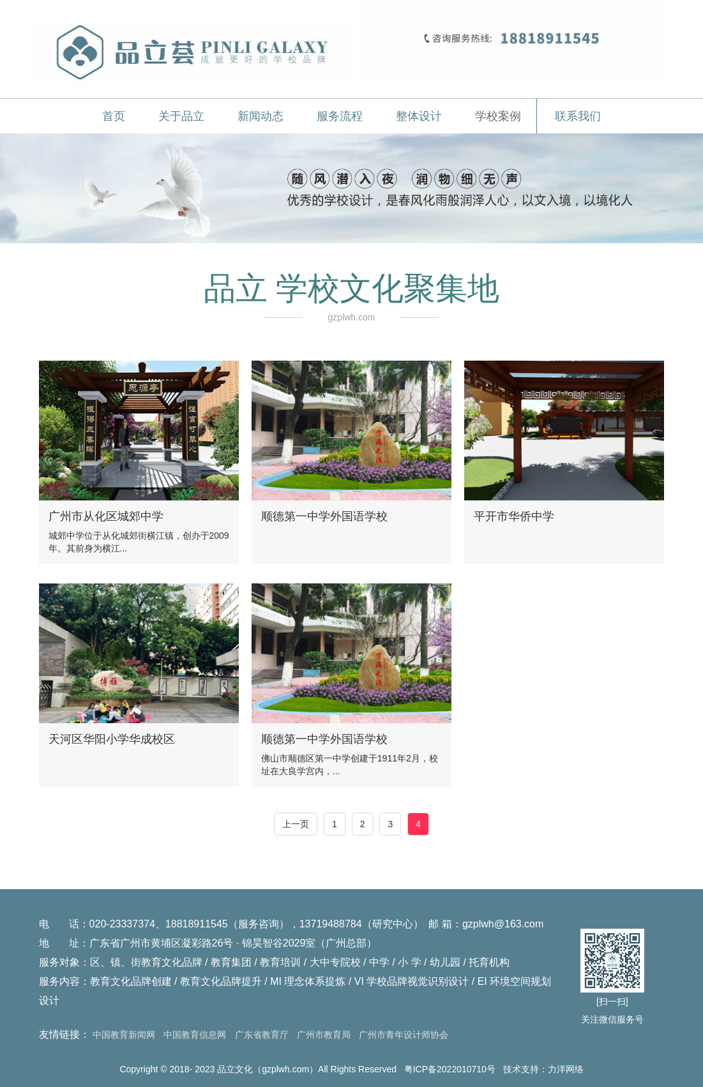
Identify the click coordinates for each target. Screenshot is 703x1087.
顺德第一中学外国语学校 (324, 516)
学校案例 (498, 116)
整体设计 (419, 116)
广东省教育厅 (262, 1035)
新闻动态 (260, 116)
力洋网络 (566, 1069)
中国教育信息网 (194, 1035)
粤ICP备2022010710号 (449, 1069)
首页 (113, 116)
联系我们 (578, 116)
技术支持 (521, 1069)
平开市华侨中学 (514, 516)
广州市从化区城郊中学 (106, 516)
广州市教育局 (324, 1035)
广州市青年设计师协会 (403, 1035)
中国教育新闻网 (124, 1035)
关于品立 (181, 116)
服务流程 (340, 116)
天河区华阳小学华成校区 (112, 739)
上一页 (295, 824)
